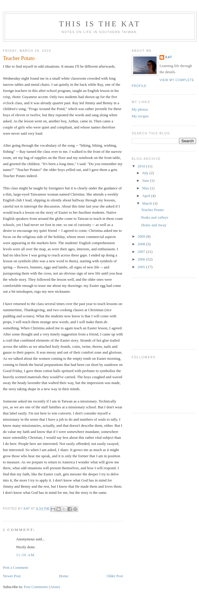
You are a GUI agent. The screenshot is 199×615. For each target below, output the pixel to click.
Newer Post (11, 576)
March (147, 203)
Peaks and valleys (154, 217)
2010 (142, 166)
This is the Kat (99, 24)
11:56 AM (25, 555)
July (146, 173)
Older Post (115, 576)
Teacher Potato (152, 210)
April (146, 195)
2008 (142, 244)
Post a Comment (15, 567)
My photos (140, 109)
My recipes (140, 116)
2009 (142, 236)
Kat (168, 57)
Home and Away (153, 225)
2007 (142, 251)
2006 (142, 259)
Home (63, 576)
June (146, 180)
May (146, 188)
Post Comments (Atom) (42, 587)
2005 (142, 267)
